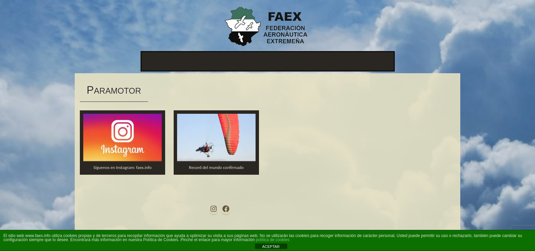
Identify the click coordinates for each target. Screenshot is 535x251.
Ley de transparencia (210, 61)
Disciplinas (256, 61)
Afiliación (289, 61)
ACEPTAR (270, 247)
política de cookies (273, 239)
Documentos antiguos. (363, 61)
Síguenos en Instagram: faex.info (122, 167)
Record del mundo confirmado (216, 167)
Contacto (318, 61)
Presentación (161, 61)
